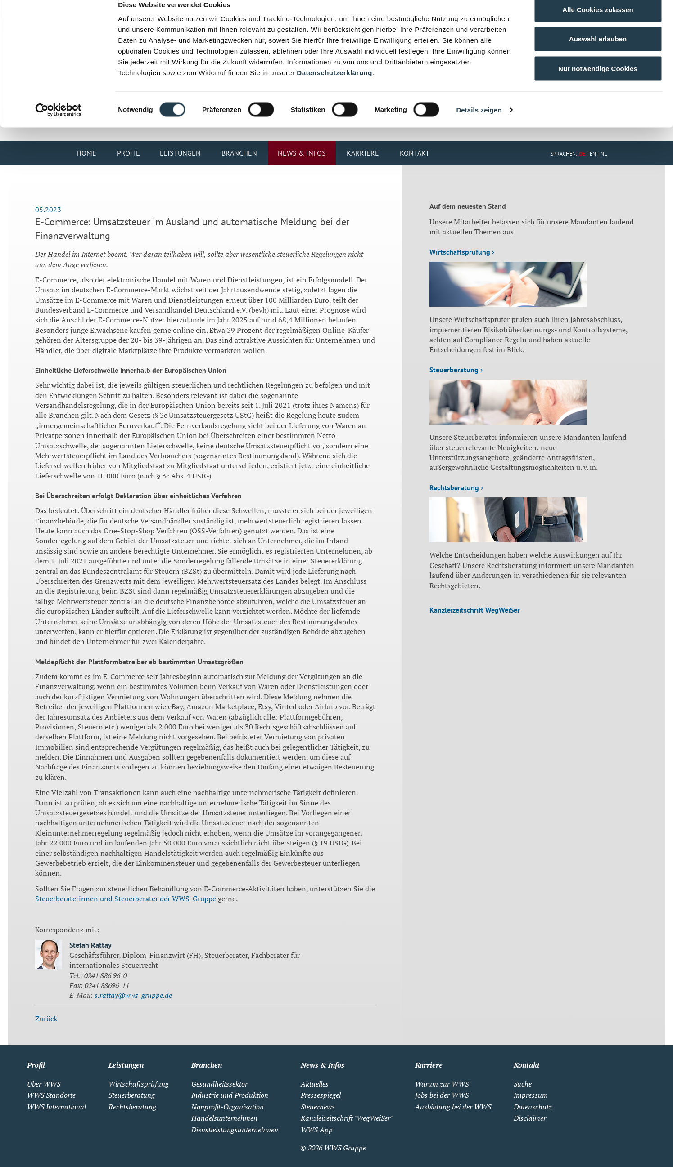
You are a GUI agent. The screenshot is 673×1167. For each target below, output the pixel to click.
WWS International (56, 1108)
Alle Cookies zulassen (597, 23)
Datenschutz (533, 1108)
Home (86, 153)
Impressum (531, 1096)
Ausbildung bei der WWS (453, 1108)
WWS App (317, 1131)
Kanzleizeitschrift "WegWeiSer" (347, 1119)
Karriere (363, 153)
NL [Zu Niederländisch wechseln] (604, 154)
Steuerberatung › (456, 370)
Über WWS (43, 1085)
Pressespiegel (321, 1096)
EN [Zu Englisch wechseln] (593, 154)
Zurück (46, 1019)
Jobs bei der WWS (442, 1096)
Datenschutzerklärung (334, 86)
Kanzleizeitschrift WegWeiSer (474, 610)
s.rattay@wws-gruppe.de (133, 996)
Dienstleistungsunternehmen (234, 1131)
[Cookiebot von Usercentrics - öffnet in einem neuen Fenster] (58, 124)
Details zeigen (478, 124)
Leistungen (180, 153)
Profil (128, 153)
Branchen (239, 153)
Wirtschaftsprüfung (138, 1085)
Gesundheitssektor (219, 1085)
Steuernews (318, 1108)
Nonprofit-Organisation (227, 1108)
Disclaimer (530, 1119)
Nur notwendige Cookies (597, 82)
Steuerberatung (131, 1096)
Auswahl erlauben (598, 53)
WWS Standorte (51, 1096)
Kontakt (414, 153)
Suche (523, 1085)
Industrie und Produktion (229, 1096)
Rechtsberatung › (456, 488)
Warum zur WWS (442, 1085)
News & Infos (302, 153)
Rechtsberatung (132, 1108)
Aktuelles (315, 1085)
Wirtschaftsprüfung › (461, 252)
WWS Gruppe (345, 1149)
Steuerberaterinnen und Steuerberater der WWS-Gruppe (125, 899)
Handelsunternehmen (224, 1119)
